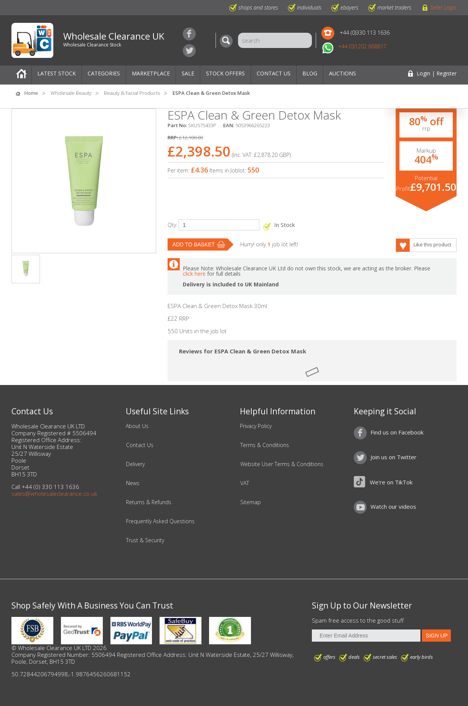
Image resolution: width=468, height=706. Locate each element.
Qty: (172, 224)
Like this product (432, 244)
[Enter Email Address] (366, 635)
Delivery (135, 464)
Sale (188, 73)
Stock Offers (225, 73)
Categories (104, 73)
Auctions (342, 73)
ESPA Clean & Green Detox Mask (211, 92)
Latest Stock (56, 73)
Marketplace (151, 73)
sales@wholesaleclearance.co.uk (54, 493)
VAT (244, 483)
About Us (137, 426)
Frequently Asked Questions (160, 521)
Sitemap (250, 502)
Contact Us (274, 73)
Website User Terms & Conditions (281, 464)
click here (194, 273)
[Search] (228, 41)
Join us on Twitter (189, 50)
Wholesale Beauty (71, 92)
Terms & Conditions (264, 445)
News (132, 483)
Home (21, 75)
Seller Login (443, 7)
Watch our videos (393, 506)
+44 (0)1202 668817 (362, 46)
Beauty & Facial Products (132, 92)
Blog (309, 73)
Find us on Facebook (189, 33)
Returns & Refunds (148, 502)
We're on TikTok (391, 482)
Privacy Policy (256, 426)
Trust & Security (145, 540)
